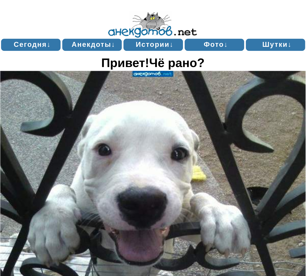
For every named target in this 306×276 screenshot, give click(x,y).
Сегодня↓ (32, 44)
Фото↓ (216, 44)
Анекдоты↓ (93, 44)
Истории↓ (155, 44)
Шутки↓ (277, 44)
